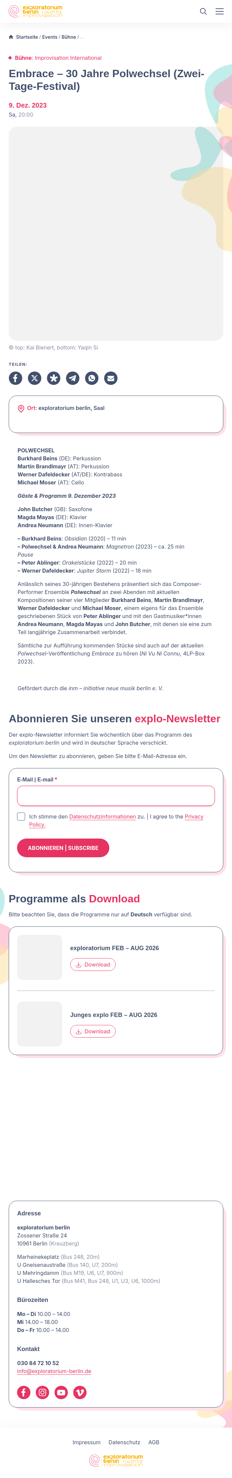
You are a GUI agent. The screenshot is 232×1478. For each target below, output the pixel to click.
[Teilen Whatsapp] (92, 378)
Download (93, 965)
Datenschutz (124, 1442)
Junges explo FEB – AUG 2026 (113, 1015)
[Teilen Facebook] (15, 378)
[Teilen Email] (111, 378)
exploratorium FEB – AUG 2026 (114, 948)
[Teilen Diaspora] (54, 378)
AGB (153, 1442)
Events (49, 37)
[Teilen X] (34, 378)
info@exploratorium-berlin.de (54, 1371)
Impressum (87, 1442)
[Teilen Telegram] (73, 378)
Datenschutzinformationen (102, 816)
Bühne (69, 37)
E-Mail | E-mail (37, 779)
